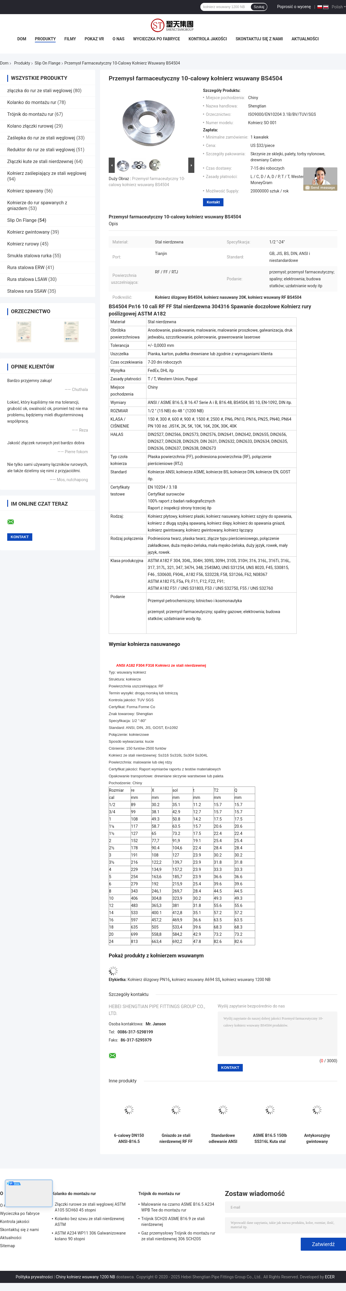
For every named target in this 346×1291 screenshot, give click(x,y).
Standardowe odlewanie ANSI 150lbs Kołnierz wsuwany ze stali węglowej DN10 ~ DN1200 (223, 1138)
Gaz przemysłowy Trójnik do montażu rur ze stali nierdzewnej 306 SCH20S (178, 1236)
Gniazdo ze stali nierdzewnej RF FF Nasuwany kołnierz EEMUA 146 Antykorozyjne (176, 1138)
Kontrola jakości (208, 39)
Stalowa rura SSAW (26, 291)
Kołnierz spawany (25, 191)
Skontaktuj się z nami (259, 39)
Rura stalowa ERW (26, 267)
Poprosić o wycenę (294, 6)
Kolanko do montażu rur (31, 102)
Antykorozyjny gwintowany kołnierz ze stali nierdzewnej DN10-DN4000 (317, 1138)
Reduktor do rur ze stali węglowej (41, 149)
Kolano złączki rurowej (30, 126)
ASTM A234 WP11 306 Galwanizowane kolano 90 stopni (90, 1236)
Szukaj (259, 7)
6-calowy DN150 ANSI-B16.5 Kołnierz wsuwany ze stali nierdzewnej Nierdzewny (129, 1138)
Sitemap (7, 1245)
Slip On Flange (47, 63)
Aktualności (305, 39)
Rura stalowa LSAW (27, 279)
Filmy (70, 39)
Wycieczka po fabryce (156, 39)
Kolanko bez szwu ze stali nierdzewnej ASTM (89, 1221)
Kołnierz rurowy (23, 244)
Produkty (45, 39)
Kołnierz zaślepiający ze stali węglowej (46, 173)
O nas (119, 39)
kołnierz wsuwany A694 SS (196, 979)
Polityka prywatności (34, 1277)
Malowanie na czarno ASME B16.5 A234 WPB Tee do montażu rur (177, 1207)
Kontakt (213, 202)
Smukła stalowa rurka (29, 255)
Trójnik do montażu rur (30, 114)
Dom (21, 39)
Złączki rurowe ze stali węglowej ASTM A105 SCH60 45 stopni (90, 1207)
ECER (330, 1277)
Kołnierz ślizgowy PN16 (149, 979)
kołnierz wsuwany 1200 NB (246, 979)
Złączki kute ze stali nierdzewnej (40, 161)
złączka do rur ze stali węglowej (39, 90)
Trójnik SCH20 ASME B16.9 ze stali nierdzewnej (173, 1221)
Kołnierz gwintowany (28, 232)
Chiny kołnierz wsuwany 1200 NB (85, 1277)
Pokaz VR (94, 39)
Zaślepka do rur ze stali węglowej (41, 138)
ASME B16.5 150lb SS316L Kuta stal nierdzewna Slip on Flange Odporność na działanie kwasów (270, 1138)
